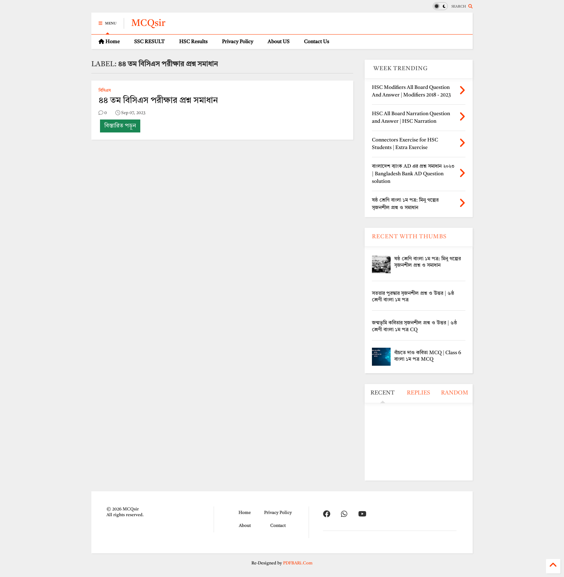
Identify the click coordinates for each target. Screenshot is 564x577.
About (245, 526)
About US (279, 41)
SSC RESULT (149, 41)
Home (109, 41)
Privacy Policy (237, 41)
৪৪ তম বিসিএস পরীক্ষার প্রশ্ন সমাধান (158, 100)
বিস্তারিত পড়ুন (120, 126)
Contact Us (316, 41)
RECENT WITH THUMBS (409, 237)
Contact (278, 526)
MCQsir (148, 23)
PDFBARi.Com (298, 563)
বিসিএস (105, 91)
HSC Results (193, 41)
